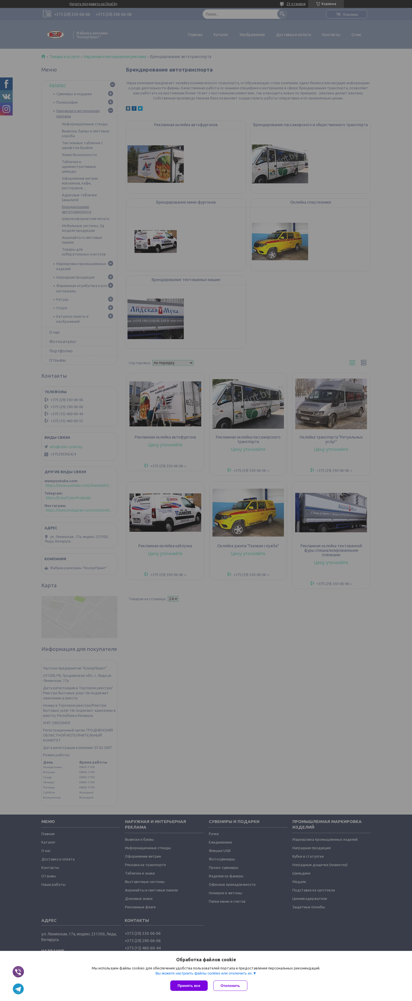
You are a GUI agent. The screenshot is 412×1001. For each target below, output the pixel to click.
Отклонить (230, 986)
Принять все (189, 986)
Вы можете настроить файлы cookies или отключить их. (204, 973)
